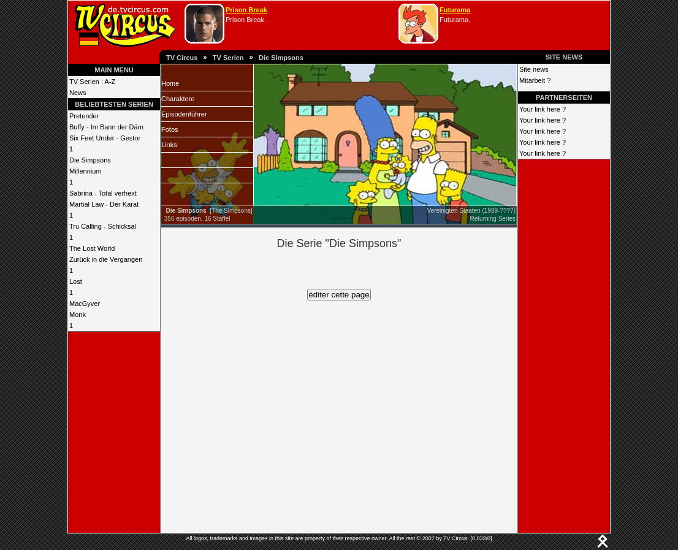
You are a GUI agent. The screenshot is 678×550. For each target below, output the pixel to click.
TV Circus (181, 57)
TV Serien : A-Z (92, 81)
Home (170, 83)
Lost (75, 281)
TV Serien (228, 57)
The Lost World (92, 248)
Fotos (169, 129)
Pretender (84, 116)
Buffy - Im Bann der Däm (106, 127)
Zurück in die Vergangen (105, 259)
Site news (534, 69)
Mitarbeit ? (534, 80)
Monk (77, 314)
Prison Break (246, 9)
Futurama (455, 9)
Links (169, 144)
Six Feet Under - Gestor (104, 138)
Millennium (85, 171)
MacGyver (84, 303)
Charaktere (177, 98)
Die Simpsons (281, 57)
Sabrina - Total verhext (103, 193)
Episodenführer (184, 114)
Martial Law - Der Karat (104, 204)
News (77, 92)
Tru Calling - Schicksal (102, 226)
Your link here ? (542, 109)
